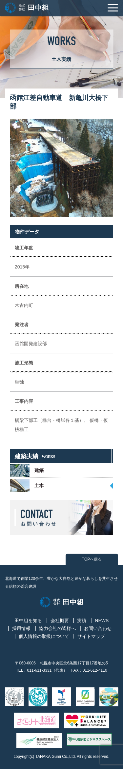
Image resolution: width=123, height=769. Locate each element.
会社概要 (60, 620)
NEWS (102, 620)
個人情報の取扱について (44, 636)
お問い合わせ (98, 628)
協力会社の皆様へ (57, 628)
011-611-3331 (39, 670)
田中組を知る (28, 620)
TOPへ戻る (92, 559)
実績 (81, 620)
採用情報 (21, 628)
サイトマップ (91, 636)
